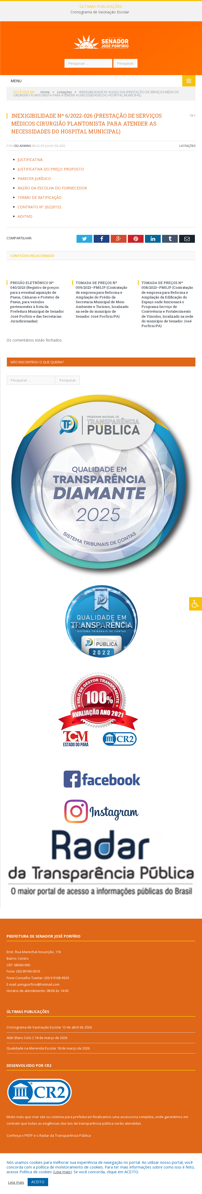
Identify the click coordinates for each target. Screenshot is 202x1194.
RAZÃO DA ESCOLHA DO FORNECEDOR (52, 207)
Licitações (187, 165)
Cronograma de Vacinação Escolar (99, 12)
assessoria (129, 1136)
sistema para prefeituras (71, 1136)
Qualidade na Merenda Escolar (31, 1067)
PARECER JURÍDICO (34, 197)
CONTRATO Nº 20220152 (39, 226)
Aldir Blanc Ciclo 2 (20, 1057)
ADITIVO (25, 235)
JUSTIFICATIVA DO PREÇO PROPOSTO (51, 188)
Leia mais (62, 1171)
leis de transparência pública (90, 1142)
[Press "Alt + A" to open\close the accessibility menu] (195, 604)
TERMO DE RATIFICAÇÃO (40, 216)
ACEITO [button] (37, 1181)
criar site (39, 1136)
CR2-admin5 (22, 165)
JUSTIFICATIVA (30, 179)
